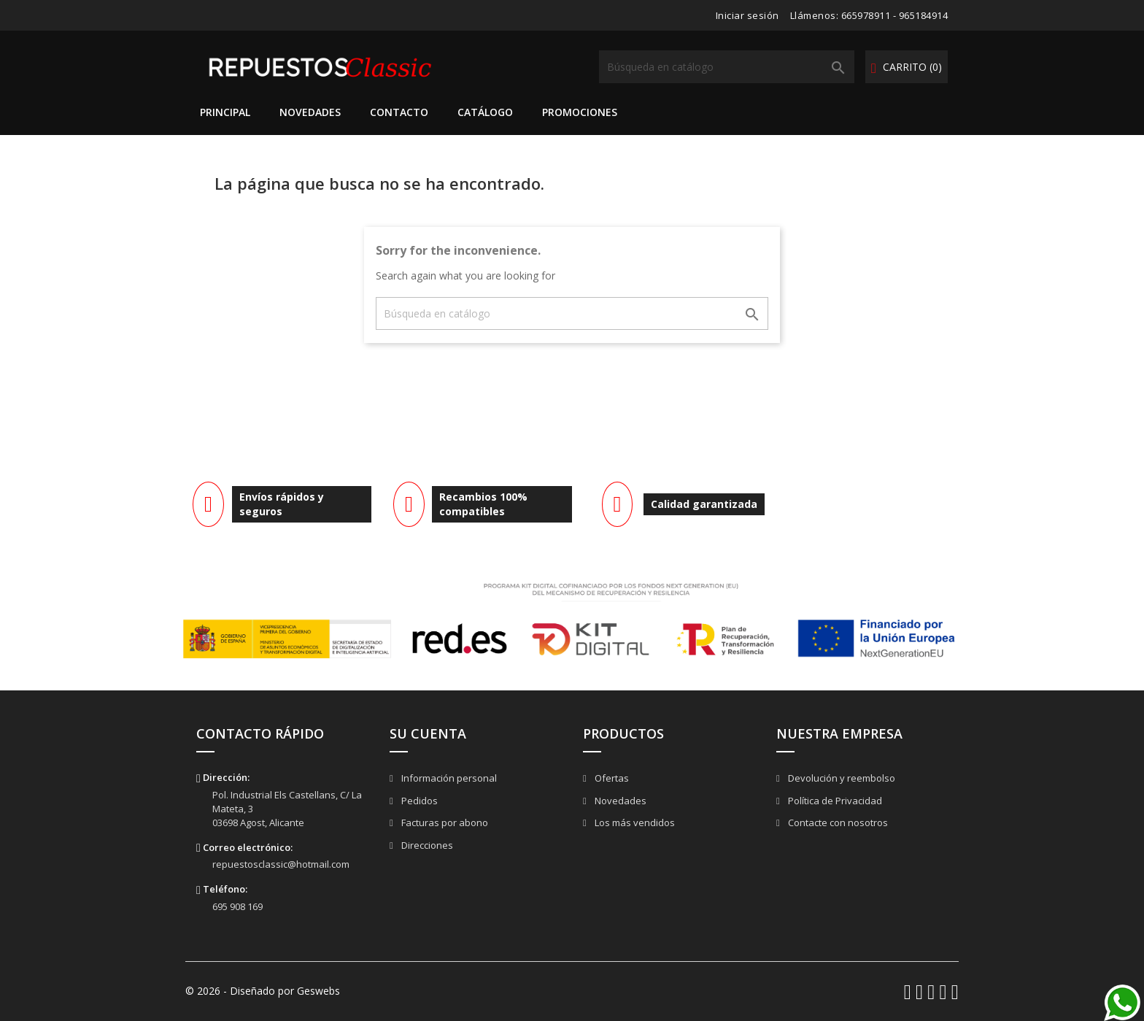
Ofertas (610, 778)
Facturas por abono (443, 822)
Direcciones (426, 845)
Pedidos (418, 800)
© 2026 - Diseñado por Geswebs (262, 991)
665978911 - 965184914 (894, 15)
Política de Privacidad (834, 800)
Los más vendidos (633, 822)
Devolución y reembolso (840, 778)
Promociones (579, 112)
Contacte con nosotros (837, 822)
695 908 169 (237, 906)
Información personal (448, 778)
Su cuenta (428, 733)
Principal (225, 112)
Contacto (399, 112)
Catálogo (485, 112)
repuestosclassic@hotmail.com (280, 864)
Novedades (310, 112)
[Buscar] (726, 66)
